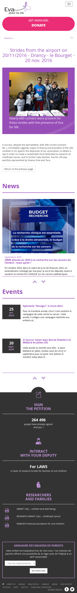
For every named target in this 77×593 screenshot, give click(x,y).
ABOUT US (11, 584)
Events (12, 291)
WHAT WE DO (33, 584)
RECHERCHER (38, 570)
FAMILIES (45, 584)
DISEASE (21, 584)
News (10, 186)
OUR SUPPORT (66, 584)
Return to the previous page (18, 169)
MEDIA (54, 584)
